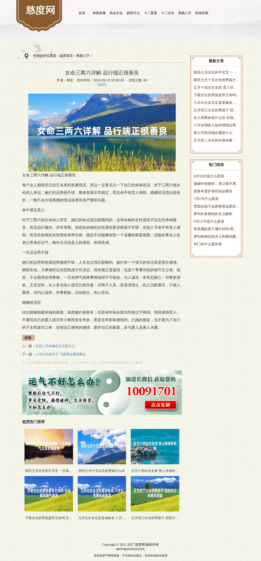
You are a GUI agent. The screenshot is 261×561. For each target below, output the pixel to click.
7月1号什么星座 (206, 199)
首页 (82, 13)
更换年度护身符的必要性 (213, 191)
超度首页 (66, 56)
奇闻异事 (99, 13)
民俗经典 (201, 13)
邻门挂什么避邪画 (208, 244)
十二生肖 (167, 13)
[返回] (102, 84)
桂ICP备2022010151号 (130, 549)
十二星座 (150, 13)
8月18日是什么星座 (209, 176)
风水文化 (116, 13)
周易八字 (184, 13)
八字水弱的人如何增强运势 (215, 125)
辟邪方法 (133, 13)
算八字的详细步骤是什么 (213, 133)
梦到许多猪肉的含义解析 (213, 214)
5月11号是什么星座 (209, 221)
